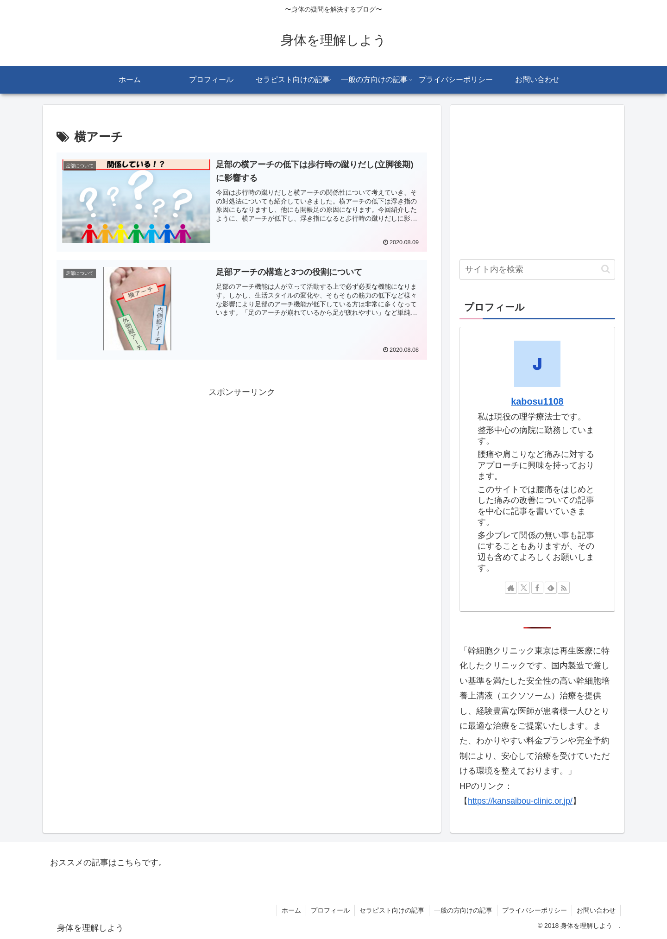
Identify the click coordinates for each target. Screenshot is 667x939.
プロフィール (330, 910)
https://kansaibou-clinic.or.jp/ (520, 801)
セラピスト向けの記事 (391, 910)
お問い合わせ (596, 910)
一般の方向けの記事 (463, 910)
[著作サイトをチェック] (511, 588)
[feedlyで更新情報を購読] (551, 588)
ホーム (291, 910)
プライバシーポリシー (534, 910)
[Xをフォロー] (524, 588)
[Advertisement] (242, 464)
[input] (537, 269)
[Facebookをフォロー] (537, 588)
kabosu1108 (537, 401)
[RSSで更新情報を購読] (564, 588)
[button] (606, 269)
